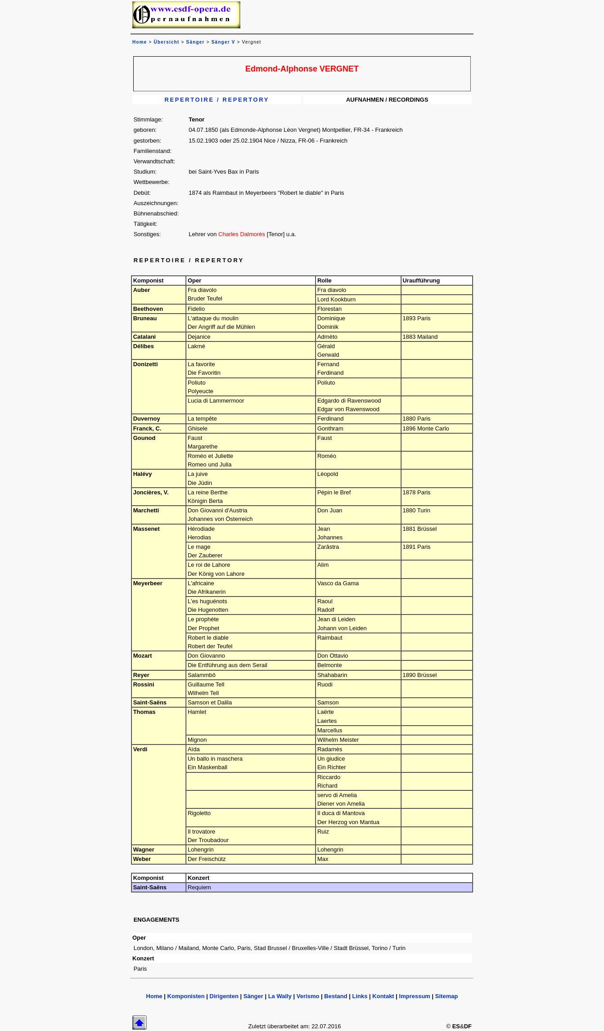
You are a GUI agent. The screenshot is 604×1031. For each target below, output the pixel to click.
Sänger (195, 42)
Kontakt (383, 996)
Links (359, 996)
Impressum (414, 996)
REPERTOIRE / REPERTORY (217, 99)
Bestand (335, 996)
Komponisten (186, 996)
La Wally (280, 996)
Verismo (308, 996)
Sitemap (446, 996)
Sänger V (223, 42)
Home (154, 996)
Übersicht (167, 42)
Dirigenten (224, 996)
